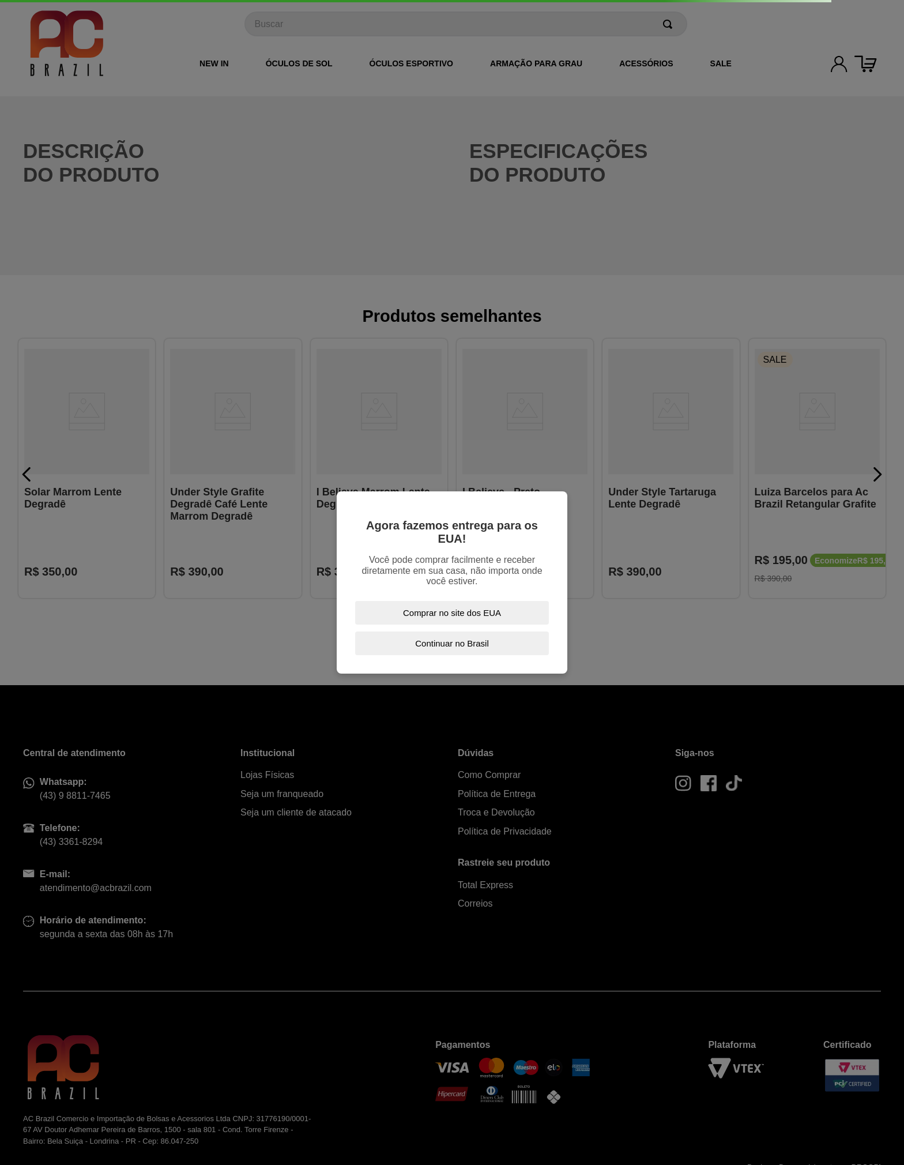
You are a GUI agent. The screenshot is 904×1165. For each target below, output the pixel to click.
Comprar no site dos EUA (452, 613)
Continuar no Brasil (452, 643)
